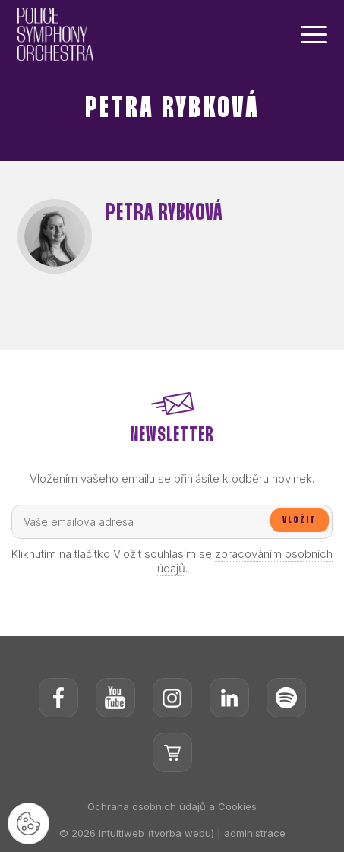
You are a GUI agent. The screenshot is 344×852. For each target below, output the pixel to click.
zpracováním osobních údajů (245, 560)
